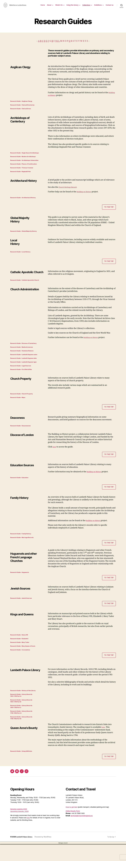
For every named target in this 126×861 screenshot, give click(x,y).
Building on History (59, 98)
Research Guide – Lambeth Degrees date (25, 366)
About (49, 6)
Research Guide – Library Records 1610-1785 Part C (23, 722)
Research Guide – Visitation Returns (23, 358)
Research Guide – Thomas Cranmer (23, 173)
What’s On (59, 6)
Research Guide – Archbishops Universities (26, 165)
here (55, 457)
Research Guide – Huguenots (21, 583)
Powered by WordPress (44, 854)
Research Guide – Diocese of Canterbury (25, 350)
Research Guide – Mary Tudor (21, 655)
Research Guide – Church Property (23, 403)
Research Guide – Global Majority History (25, 237)
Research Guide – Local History (22, 258)
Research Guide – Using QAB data (22, 768)
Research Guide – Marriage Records (23, 548)
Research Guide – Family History (22, 544)
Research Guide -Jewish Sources (22, 610)
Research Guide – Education (20, 488)
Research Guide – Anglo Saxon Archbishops (26, 156)
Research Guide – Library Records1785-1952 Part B (23, 734)
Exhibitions (98, 6)
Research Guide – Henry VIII (20, 647)
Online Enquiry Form (73, 828)
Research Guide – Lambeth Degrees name (26, 362)
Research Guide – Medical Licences (23, 354)
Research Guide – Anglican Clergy (23, 104)
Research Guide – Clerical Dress (22, 112)
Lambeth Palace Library (25, 854)
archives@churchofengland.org (82, 833)
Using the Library (72, 6)
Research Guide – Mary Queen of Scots (24, 659)
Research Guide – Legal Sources (22, 374)
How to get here (71, 824)
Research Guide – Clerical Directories (24, 108)
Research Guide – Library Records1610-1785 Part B (23, 715)
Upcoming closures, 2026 (19, 828)
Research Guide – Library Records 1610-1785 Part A (23, 709)
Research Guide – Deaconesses (22, 436)
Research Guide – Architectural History (25, 203)
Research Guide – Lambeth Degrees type (25, 370)
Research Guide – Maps (19, 407)
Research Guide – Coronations (21, 663)
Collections (86, 6)
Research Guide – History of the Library (25, 704)
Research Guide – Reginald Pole (22, 177)
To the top (109, 213)
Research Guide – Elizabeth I (20, 651)
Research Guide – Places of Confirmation (25, 169)
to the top (109, 417)
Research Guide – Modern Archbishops (24, 160)
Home (43, 6)
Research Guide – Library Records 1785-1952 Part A (23, 728)
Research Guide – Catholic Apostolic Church (27, 286)
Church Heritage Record (69, 192)
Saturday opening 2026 (18, 826)
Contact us (109, 6)
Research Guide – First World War (22, 378)
